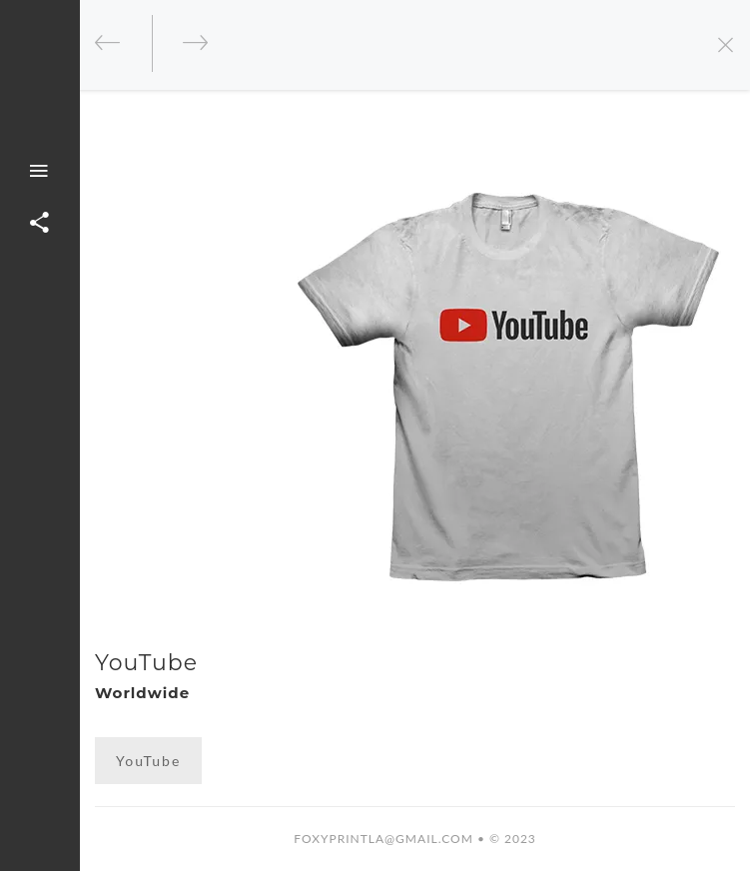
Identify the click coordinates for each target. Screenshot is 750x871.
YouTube (148, 760)
